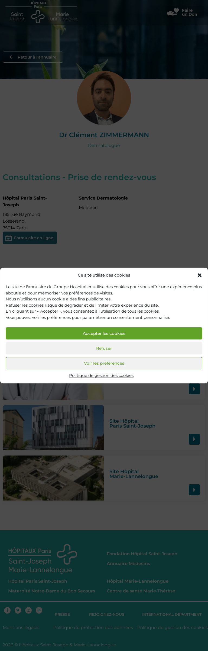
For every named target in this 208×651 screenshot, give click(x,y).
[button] (199, 275)
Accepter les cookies (104, 333)
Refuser (104, 348)
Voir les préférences (104, 363)
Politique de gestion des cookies (101, 375)
